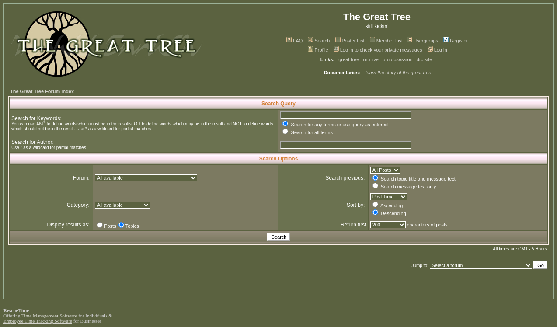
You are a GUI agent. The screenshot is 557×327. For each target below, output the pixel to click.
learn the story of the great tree (398, 72)
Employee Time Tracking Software (37, 321)
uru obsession (398, 59)
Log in (437, 49)
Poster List (350, 40)
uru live (371, 59)
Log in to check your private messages (378, 49)
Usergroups (422, 40)
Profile (318, 49)
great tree (348, 59)
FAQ (294, 40)
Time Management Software (49, 315)
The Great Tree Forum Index (42, 91)
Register (455, 40)
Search (319, 40)
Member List (386, 40)
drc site (424, 59)
